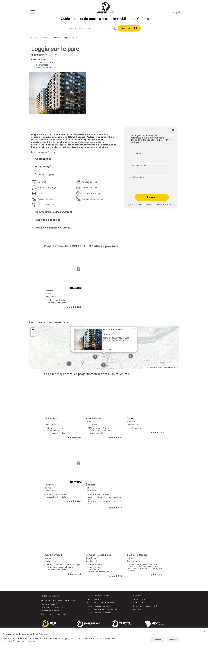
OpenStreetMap (156, 368)
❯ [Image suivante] (78, 269)
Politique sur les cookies (24, 641)
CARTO (175, 368)
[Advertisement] (74, 122)
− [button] (33, 335)
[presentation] (149, 187)
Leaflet (146, 368)
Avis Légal (137, 610)
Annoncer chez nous (142, 599)
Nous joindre (138, 603)
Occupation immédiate (51, 611)
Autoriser (157, 640)
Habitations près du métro (98, 596)
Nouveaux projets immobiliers (53, 608)
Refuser (172, 640)
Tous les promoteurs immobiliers (55, 614)
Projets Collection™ (49, 604)
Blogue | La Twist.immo (50, 596)
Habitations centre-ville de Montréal (102, 610)
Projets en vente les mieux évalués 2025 (58, 601)
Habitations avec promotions (99, 613)
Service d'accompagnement (145, 606)
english (177, 12)
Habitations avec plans (96, 599)
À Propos (137, 596)
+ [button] (33, 330)
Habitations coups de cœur (98, 606)
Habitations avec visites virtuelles (101, 603)
